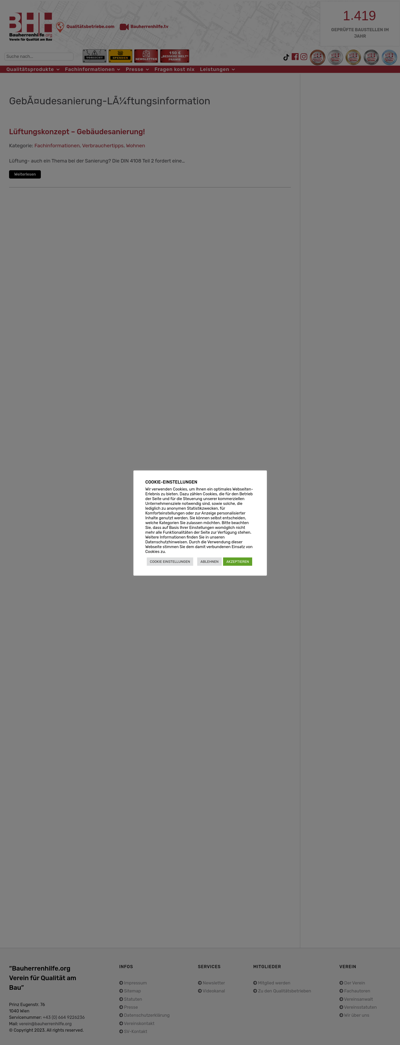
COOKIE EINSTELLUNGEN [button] (170, 562)
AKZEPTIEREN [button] (237, 562)
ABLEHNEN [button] (209, 562)
